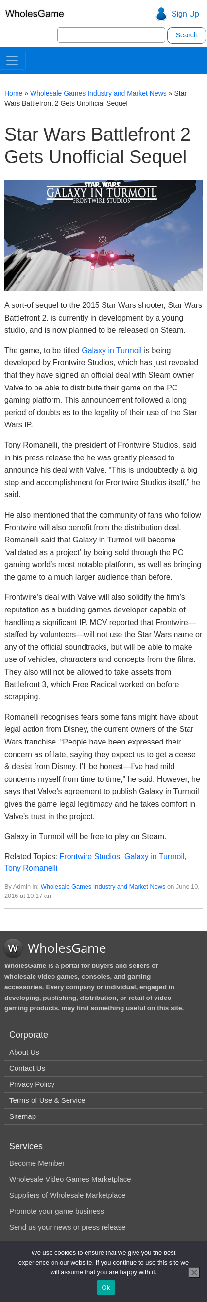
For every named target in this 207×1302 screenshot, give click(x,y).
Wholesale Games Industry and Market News (98, 93)
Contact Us (27, 1068)
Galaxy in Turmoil (112, 350)
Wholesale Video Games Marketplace (70, 1179)
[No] (194, 1272)
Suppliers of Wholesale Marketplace (67, 1195)
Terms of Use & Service (47, 1100)
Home (13, 93)
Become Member (37, 1163)
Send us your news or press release (67, 1227)
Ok (106, 1287)
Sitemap (22, 1116)
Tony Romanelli (30, 868)
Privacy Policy (31, 1084)
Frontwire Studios (90, 856)
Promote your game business (56, 1211)
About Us (24, 1052)
